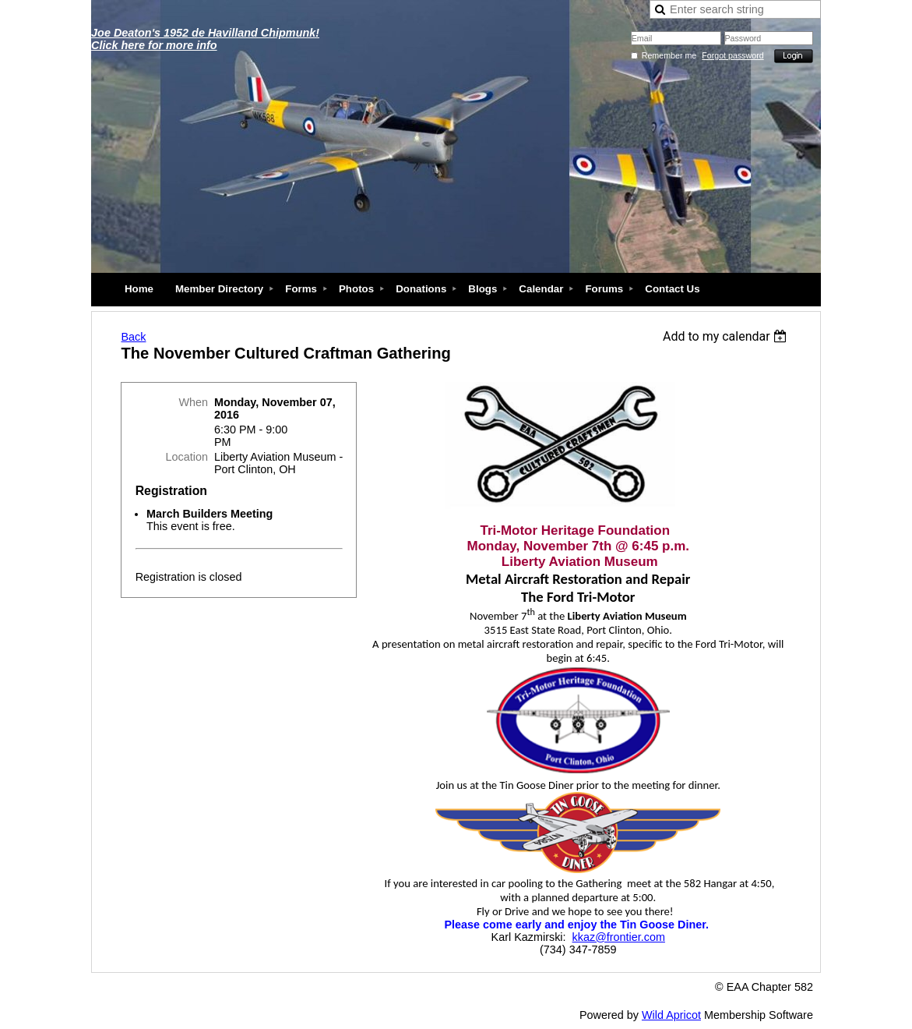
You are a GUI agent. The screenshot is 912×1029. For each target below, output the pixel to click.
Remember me (669, 55)
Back (133, 337)
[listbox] (727, 336)
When (193, 402)
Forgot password (732, 55)
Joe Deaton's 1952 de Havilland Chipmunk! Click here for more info (205, 39)
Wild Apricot (671, 1015)
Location (187, 457)
